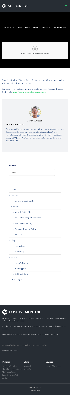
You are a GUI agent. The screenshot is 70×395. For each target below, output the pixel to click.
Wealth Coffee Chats (24, 212)
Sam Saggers (20, 268)
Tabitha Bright (21, 274)
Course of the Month (24, 201)
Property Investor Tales (25, 229)
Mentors (14, 257)
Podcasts (15, 206)
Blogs (26, 361)
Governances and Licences (24, 345)
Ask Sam (18, 235)
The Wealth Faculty (23, 223)
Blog (13, 240)
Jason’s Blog (20, 246)
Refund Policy (41, 345)
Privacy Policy (7, 345)
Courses (14, 195)
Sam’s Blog (19, 252)
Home (13, 190)
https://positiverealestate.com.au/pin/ (29, 92)
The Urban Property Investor (28, 218)
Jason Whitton (24, 28)
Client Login (16, 280)
